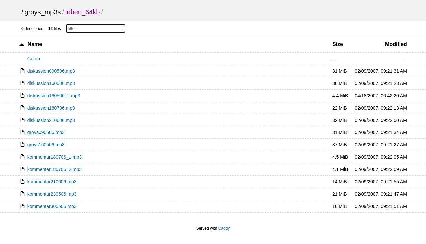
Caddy (224, 228)
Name (35, 44)
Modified (396, 44)
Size (337, 44)
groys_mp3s (43, 12)
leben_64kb (82, 12)
